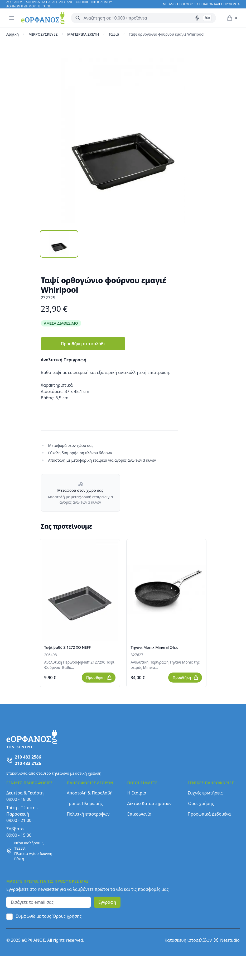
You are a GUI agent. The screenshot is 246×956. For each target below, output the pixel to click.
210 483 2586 (28, 757)
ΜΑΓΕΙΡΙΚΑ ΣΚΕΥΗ (83, 34)
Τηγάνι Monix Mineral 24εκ (154, 647)
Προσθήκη (99, 677)
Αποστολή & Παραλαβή (90, 793)
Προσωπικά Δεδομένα (209, 814)
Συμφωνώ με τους (48, 916)
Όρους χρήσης (66, 916)
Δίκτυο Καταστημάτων (149, 803)
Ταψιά (114, 34)
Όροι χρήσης (201, 803)
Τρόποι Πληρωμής (85, 803)
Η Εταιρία (136, 793)
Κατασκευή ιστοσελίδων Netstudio (202, 940)
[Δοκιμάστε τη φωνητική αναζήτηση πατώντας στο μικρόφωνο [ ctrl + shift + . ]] (197, 18)
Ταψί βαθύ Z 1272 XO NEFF (67, 647)
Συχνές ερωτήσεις (205, 793)
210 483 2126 (28, 763)
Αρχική (12, 34)
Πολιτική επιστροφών (88, 814)
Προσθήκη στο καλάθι (83, 344)
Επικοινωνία (139, 814)
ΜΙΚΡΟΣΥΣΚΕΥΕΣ (43, 34)
